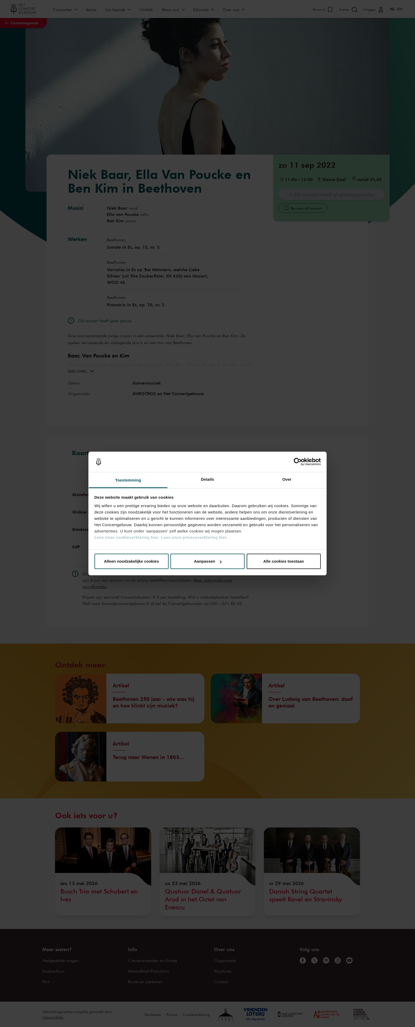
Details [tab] (207, 479)
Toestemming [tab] (128, 480)
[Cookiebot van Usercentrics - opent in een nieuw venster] (297, 462)
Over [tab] (287, 479)
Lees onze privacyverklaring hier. (194, 537)
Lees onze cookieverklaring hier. (127, 537)
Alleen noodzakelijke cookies (131, 561)
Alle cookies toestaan (283, 561)
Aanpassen (208, 561)
